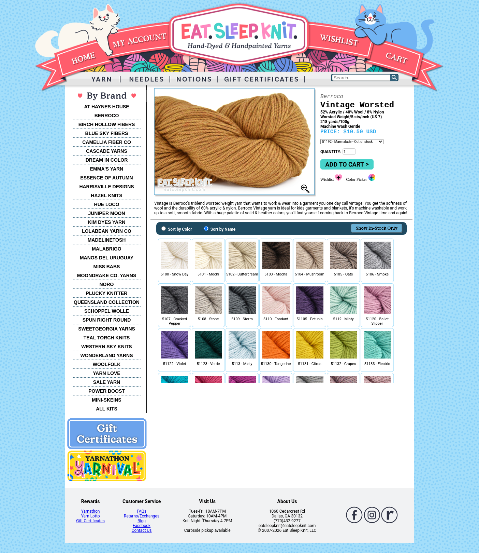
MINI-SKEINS (106, 400)
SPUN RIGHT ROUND (107, 320)
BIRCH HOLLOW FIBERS (106, 124)
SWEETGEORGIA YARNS (106, 329)
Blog (141, 520)
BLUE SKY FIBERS (106, 133)
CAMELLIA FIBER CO (106, 142)
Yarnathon (90, 511)
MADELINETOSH (107, 240)
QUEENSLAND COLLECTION (107, 302)
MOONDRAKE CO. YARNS (106, 275)
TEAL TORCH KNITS (107, 337)
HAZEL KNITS (106, 195)
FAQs (141, 511)
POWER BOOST (106, 391)
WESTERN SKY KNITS (106, 346)
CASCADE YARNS (106, 151)
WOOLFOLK (107, 364)
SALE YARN (106, 382)
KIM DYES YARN (107, 222)
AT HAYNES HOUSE (106, 106)
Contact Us (142, 530)
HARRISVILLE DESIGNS (106, 186)
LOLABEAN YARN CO (106, 231)
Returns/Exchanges (141, 516)
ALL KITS (106, 409)
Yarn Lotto (90, 516)
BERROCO (107, 115)
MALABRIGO (106, 249)
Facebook (141, 525)
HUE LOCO (106, 204)
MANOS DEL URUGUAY (106, 257)
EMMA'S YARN (106, 169)
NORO (107, 284)
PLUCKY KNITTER (107, 293)
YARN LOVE (106, 373)
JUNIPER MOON (106, 213)
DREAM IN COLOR (107, 160)
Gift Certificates (90, 520)
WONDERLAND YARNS (106, 355)
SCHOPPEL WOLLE (106, 311)
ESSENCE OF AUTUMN (106, 177)
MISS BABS (106, 266)
